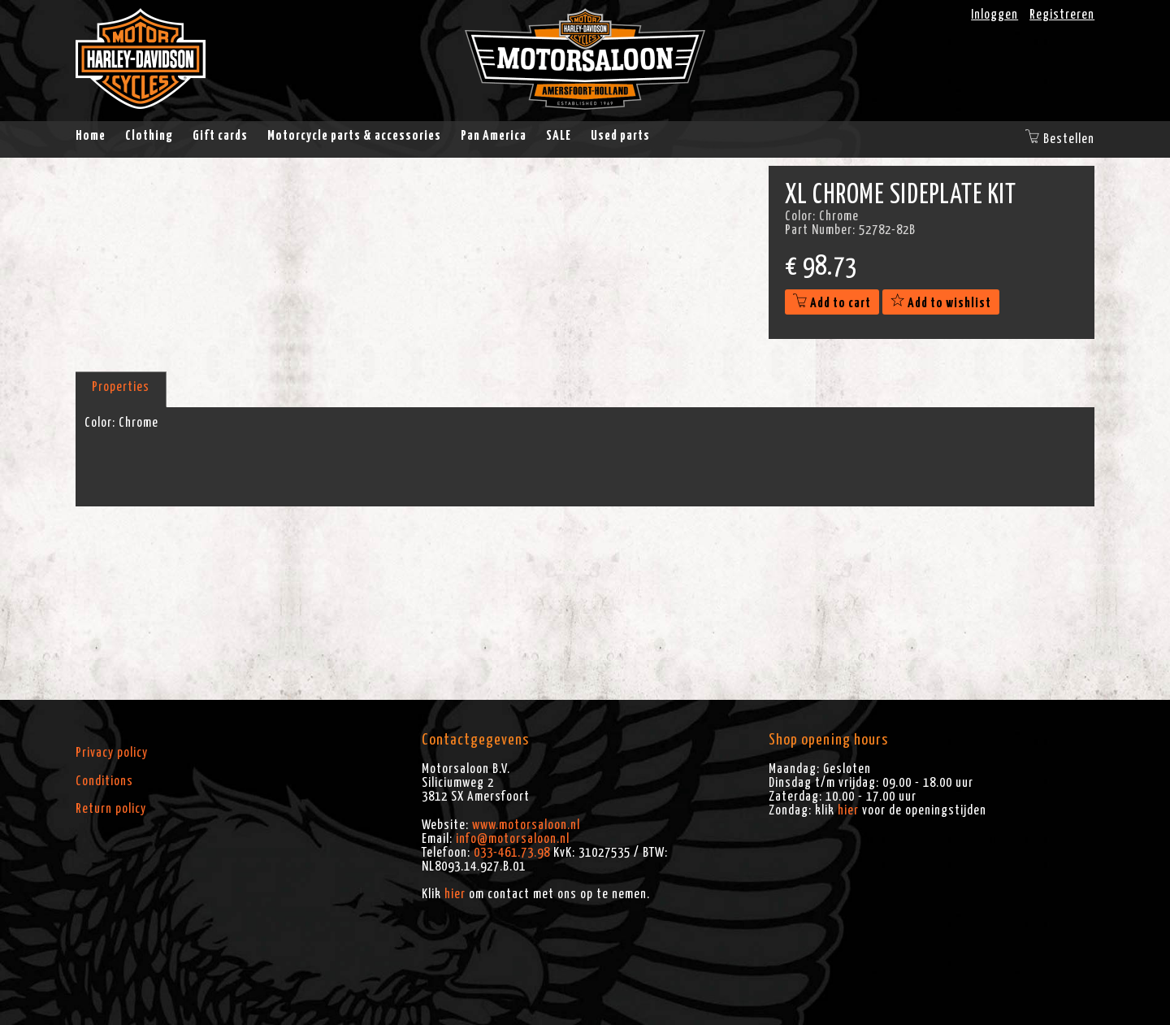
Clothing (149, 135)
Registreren (1061, 14)
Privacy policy (112, 752)
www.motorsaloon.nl (526, 825)
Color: (99, 422)
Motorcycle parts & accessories (354, 135)
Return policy (111, 808)
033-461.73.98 (512, 852)
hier (455, 894)
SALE (558, 135)
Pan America (493, 135)
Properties (121, 386)
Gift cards (220, 135)
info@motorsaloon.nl (513, 838)
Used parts (620, 135)
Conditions (104, 781)
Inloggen (994, 14)
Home (91, 135)
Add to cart (832, 303)
